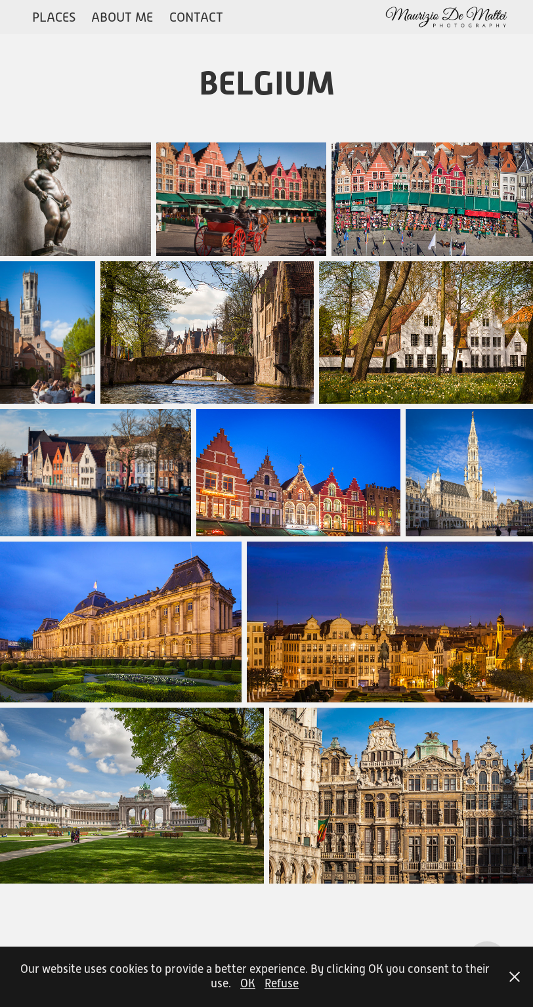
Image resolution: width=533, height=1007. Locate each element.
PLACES (53, 17)
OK (247, 983)
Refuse (282, 983)
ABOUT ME (122, 17)
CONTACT (196, 17)
